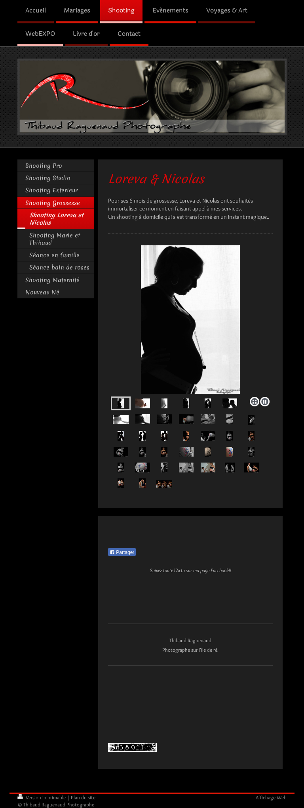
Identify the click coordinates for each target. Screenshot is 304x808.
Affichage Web (271, 797)
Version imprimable (42, 797)
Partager (122, 552)
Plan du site (83, 797)
